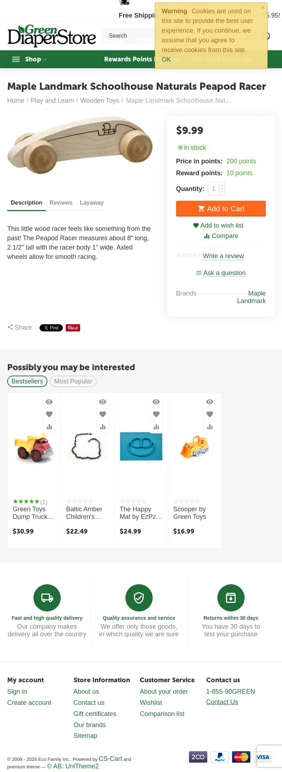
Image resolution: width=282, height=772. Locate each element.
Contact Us (222, 702)
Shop (33, 59)
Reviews (61, 203)
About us (86, 691)
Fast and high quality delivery (46, 618)
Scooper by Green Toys (189, 513)
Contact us (89, 702)
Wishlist (151, 702)
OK (166, 59)
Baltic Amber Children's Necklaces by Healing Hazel (86, 513)
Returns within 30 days (230, 618)
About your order (164, 691)
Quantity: (190, 188)
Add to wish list (218, 225)
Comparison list (162, 713)
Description (26, 203)
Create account (29, 702)
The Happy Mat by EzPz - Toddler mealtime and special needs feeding (140, 513)
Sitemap (85, 735)
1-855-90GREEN (230, 691)
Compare (220, 235)
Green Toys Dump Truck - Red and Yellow (32, 513)
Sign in (17, 691)
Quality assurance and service (139, 618)
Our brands (90, 724)
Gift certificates (95, 713)
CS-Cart (110, 758)
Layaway (92, 203)
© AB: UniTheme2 (73, 765)
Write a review (223, 256)
